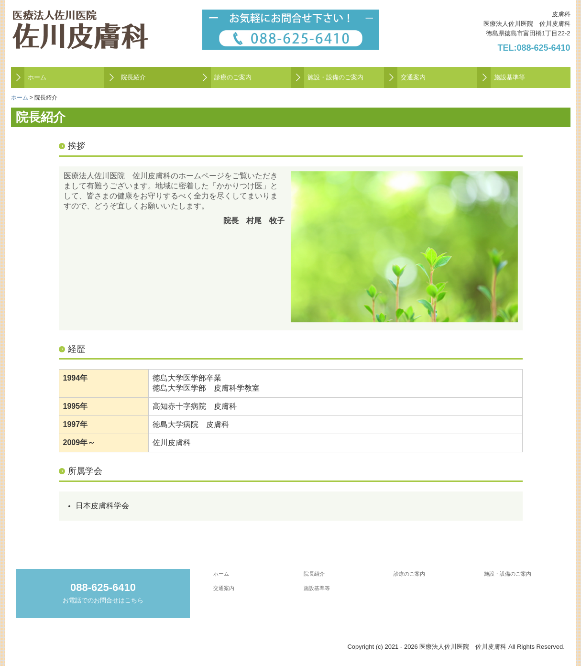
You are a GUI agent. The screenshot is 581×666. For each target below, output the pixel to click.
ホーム (37, 77)
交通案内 (413, 77)
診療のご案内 (233, 77)
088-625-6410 (543, 48)
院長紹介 (133, 77)
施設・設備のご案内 (335, 77)
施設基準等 (509, 77)
